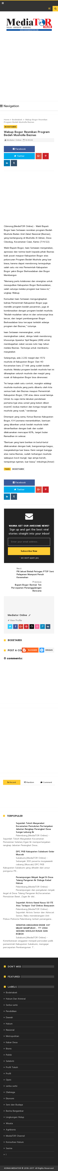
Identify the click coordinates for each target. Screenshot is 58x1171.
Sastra (9, 1148)
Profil (8, 1073)
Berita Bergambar (15, 1110)
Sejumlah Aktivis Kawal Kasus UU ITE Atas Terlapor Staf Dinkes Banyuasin (35, 904)
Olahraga (10, 1092)
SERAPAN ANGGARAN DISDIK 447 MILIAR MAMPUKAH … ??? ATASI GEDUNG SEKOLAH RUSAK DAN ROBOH (33, 929)
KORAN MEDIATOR (12, 1168)
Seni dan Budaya (14, 1104)
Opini (8, 1079)
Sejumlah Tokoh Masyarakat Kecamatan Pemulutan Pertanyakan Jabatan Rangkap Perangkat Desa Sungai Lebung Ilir (34, 828)
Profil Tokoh (12, 1067)
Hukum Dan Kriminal (16, 998)
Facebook (19, 149)
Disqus (49, 650)
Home (6, 119)
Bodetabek (17, 119)
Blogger (32, 650)
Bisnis (9, 1048)
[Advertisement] (29, 65)
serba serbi (11, 1086)
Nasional (10, 1029)
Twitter (19, 156)
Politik (9, 1054)
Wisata (9, 1123)
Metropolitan (12, 1036)
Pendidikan (11, 1011)
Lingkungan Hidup (15, 1117)
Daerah (9, 1017)
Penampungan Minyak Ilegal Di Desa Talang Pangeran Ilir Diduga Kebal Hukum (34, 880)
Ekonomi (10, 1098)
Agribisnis (11, 1129)
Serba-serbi (12, 1005)
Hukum (9, 1023)
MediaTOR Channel (15, 1135)
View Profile (15, 620)
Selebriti (10, 1061)
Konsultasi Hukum (15, 1142)
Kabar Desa (11, 1042)
